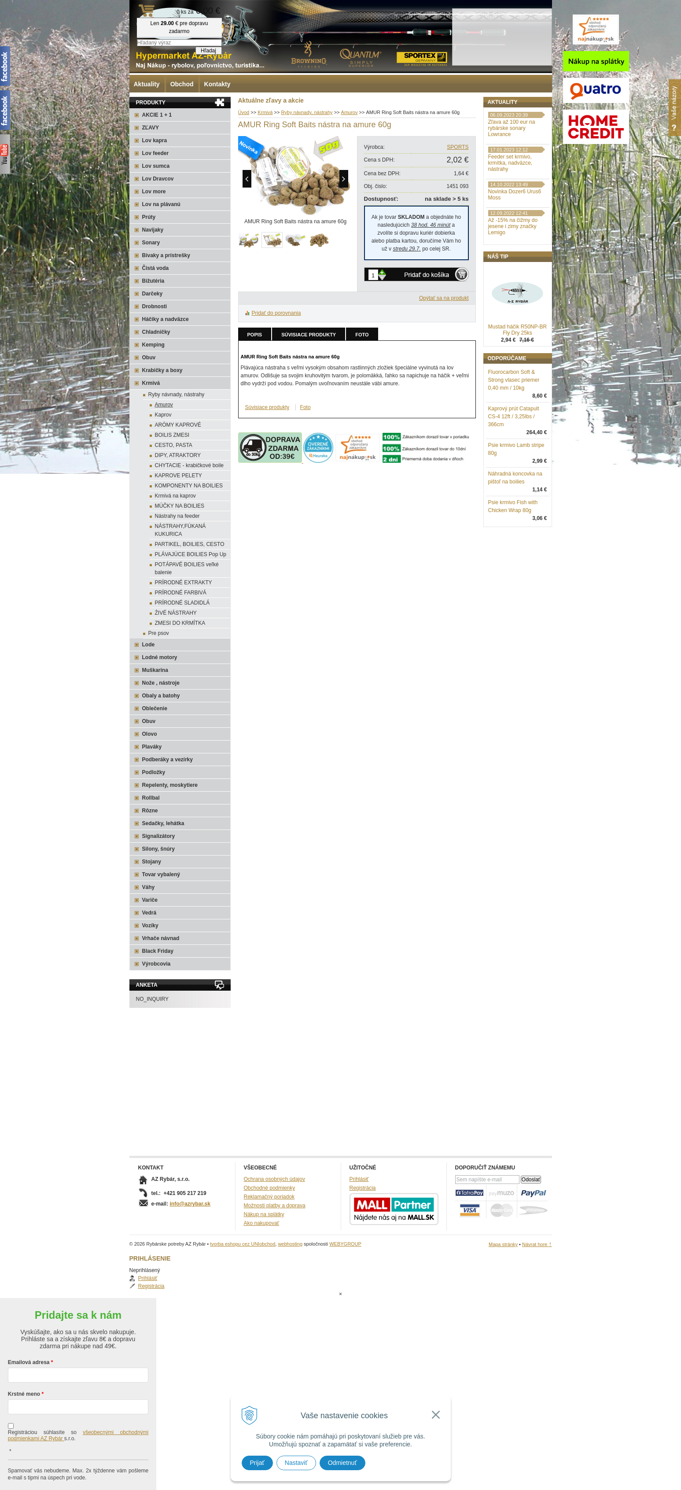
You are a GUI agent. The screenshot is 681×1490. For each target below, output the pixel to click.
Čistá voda (155, 268)
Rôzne (150, 811)
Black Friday (157, 951)
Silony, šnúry (158, 849)
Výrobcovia (156, 964)
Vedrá (149, 913)
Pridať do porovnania (276, 313)
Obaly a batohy (161, 696)
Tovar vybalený (161, 874)
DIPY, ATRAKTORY (178, 455)
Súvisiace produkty (308, 334)
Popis (254, 334)
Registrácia (510, 129)
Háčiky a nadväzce (165, 319)
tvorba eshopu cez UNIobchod (242, 1244)
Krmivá (151, 383)
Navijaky (153, 230)
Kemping (153, 345)
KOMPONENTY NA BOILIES (189, 486)
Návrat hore (537, 1244)
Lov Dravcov (158, 179)
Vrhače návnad (161, 938)
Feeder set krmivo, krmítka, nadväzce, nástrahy (510, 208)
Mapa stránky (503, 1244)
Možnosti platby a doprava (275, 1205)
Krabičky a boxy (162, 370)
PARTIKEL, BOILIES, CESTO (190, 544)
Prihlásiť (506, 121)
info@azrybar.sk (190, 1204)
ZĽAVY (150, 128)
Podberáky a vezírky (167, 759)
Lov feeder (155, 153)
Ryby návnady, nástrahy (176, 394)
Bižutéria (153, 281)
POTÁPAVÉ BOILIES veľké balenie (187, 568)
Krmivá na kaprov (175, 496)
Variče (150, 900)
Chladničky (156, 332)
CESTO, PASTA (173, 445)
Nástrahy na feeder (177, 516)
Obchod (182, 84)
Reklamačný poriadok (269, 1197)
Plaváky (152, 747)
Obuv (149, 357)
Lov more (154, 191)
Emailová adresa (29, 1327)
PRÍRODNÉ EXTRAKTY (183, 582)
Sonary (151, 243)
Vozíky (150, 925)
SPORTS (457, 147)
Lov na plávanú (161, 204)
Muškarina (155, 670)
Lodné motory (159, 657)
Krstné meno (24, 1359)
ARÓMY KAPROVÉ (178, 425)
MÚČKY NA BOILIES (179, 506)
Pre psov (158, 633)
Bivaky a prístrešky (166, 255)
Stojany (151, 862)
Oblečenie (154, 708)
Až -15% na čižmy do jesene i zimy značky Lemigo (513, 272)
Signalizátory (158, 836)
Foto (361, 334)
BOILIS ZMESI (172, 435)
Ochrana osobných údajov (274, 1179)
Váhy (148, 887)
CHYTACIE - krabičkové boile (189, 465)
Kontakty (217, 84)
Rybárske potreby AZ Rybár (173, 24)
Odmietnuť (342, 1462)
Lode (148, 645)
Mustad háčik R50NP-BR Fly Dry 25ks (517, 375)
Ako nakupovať (262, 1223)
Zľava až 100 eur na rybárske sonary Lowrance (511, 174)
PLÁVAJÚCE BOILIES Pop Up (191, 554)
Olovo (149, 734)
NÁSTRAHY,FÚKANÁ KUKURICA (180, 530)
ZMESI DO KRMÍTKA (180, 623)
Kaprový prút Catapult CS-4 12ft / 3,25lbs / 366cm (513, 462)
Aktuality (147, 84)
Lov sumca (156, 166)
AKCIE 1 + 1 (157, 115)
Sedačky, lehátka (163, 823)
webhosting (290, 1244)
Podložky (154, 772)
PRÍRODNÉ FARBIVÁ (180, 593)
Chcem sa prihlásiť (78, 1471)
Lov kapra (154, 140)
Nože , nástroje (161, 683)
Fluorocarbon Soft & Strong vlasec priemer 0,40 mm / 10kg (514, 426)
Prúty (149, 217)
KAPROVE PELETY (178, 475)
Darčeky (152, 294)
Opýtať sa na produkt (444, 298)
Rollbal (151, 798)
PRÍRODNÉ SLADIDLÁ (182, 603)
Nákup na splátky (264, 1214)
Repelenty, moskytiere (170, 785)
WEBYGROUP (345, 1244)
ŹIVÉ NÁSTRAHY (176, 613)
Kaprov (163, 415)
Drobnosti (154, 306)
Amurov (164, 405)
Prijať (257, 1462)
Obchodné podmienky (269, 1188)
